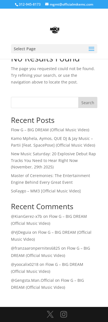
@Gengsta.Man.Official (32, 280)
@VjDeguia (21, 232)
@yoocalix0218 (24, 264)
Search (87, 102)
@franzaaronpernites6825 (35, 248)
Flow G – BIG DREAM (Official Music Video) (50, 129)
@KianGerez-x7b (26, 216)
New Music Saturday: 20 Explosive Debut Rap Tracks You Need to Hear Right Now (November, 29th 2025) (53, 160)
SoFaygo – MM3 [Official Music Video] (46, 191)
